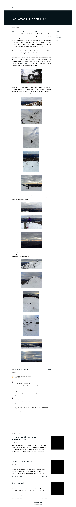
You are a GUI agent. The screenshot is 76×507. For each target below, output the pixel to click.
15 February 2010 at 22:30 (21, 389)
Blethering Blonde (18, 3)
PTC (15, 389)
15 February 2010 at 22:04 (22, 381)
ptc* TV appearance (25, 63)
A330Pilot (40, 504)
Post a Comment (18, 454)
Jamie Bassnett (17, 376)
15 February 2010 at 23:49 (21, 406)
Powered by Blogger (38, 502)
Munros (57, 40)
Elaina (16, 381)
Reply (16, 379)
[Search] (59, 3)
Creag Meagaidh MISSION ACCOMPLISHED (24, 438)
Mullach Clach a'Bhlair (22, 461)
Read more (44, 454)
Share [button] (57, 31)
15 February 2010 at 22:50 (22, 397)
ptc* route (25, 57)
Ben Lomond (58, 37)
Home (13, 7)
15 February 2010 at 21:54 (26, 376)
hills (57, 38)
